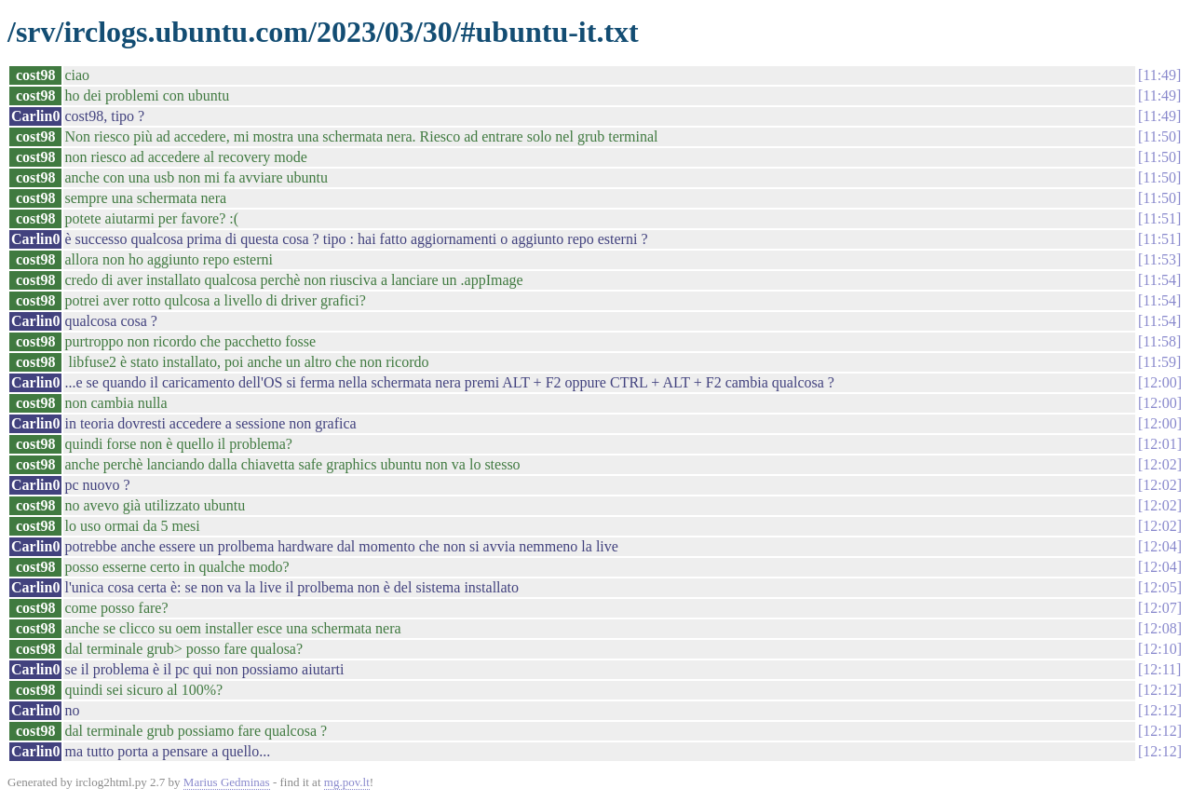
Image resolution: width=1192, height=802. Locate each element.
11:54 (1159, 280)
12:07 (1159, 608)
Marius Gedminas (226, 782)
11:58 (1159, 341)
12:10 (1159, 649)
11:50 (1159, 136)
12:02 (1159, 464)
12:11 (1159, 669)
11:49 (1159, 75)
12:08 (1159, 628)
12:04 (1159, 546)
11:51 (1159, 218)
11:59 (1159, 362)
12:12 (1159, 690)
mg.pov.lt (347, 782)
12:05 (1159, 587)
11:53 (1159, 259)
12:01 (1159, 444)
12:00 (1159, 382)
